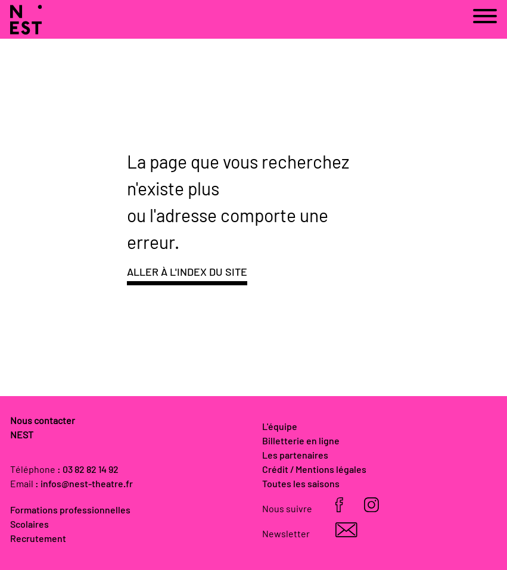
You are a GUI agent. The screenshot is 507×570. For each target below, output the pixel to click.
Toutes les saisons (301, 484)
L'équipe (279, 427)
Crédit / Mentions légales (314, 470)
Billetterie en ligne (301, 441)
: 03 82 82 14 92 (88, 470)
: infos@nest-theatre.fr (84, 484)
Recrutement (38, 539)
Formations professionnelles (70, 510)
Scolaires (29, 524)
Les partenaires (295, 455)
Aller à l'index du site (187, 272)
